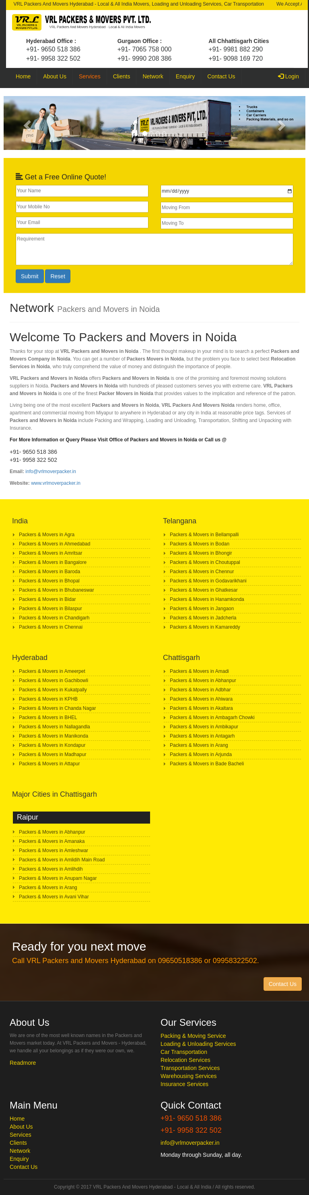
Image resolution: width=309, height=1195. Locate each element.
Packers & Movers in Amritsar (50, 553)
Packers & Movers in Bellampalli (204, 534)
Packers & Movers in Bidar (47, 599)
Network (152, 76)
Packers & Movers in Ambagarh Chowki (212, 717)
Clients (121, 76)
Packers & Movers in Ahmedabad (54, 544)
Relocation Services (185, 1060)
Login (291, 76)
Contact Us (221, 76)
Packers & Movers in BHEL (48, 717)
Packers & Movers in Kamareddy (205, 627)
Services (90, 76)
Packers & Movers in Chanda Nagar (57, 708)
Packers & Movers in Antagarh (202, 736)
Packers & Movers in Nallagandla (54, 727)
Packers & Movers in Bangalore (53, 562)
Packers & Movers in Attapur (49, 764)
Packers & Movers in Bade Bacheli (207, 764)
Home (23, 76)
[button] (26, 123)
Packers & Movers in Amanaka (51, 841)
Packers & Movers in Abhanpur (203, 680)
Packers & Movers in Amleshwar (53, 850)
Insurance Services (184, 1084)
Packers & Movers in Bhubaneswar (56, 590)
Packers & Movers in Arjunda (201, 754)
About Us (54, 76)
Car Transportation (184, 1052)
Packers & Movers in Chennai (50, 627)
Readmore (23, 1063)
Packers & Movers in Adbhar (200, 690)
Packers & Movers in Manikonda (53, 736)
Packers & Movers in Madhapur (52, 754)
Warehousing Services (189, 1076)
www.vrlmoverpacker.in (55, 483)
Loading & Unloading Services (198, 1044)
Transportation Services (190, 1068)
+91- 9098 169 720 (235, 58)
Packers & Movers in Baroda (49, 571)
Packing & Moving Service (193, 1036)
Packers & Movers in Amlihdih (51, 869)
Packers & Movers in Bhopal (49, 581)
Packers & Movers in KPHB (48, 699)
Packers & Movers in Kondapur (52, 745)
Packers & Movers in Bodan (199, 544)
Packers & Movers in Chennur (202, 571)
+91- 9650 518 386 (53, 49)
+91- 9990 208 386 (144, 58)
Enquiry (185, 76)
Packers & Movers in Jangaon (202, 608)
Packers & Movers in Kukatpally (53, 690)
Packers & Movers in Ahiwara (201, 699)
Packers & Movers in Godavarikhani (208, 581)
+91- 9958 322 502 (53, 58)
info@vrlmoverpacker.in (50, 471)
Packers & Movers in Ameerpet (52, 671)
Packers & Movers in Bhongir (201, 553)
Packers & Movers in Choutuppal (205, 562)
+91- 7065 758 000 (144, 49)
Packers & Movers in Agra (46, 534)
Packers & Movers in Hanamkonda (207, 599)
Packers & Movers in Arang (199, 745)
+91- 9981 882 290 (235, 49)
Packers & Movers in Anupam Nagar (58, 878)
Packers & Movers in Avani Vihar (54, 897)
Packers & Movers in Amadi (199, 671)
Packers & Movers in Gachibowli (53, 680)
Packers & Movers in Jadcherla (203, 618)
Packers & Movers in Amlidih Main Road (62, 860)
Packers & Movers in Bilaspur (50, 608)
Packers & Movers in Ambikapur (204, 727)
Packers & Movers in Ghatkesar (204, 590)
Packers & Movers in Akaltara (201, 708)
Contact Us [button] (283, 984)
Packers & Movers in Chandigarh (54, 618)
